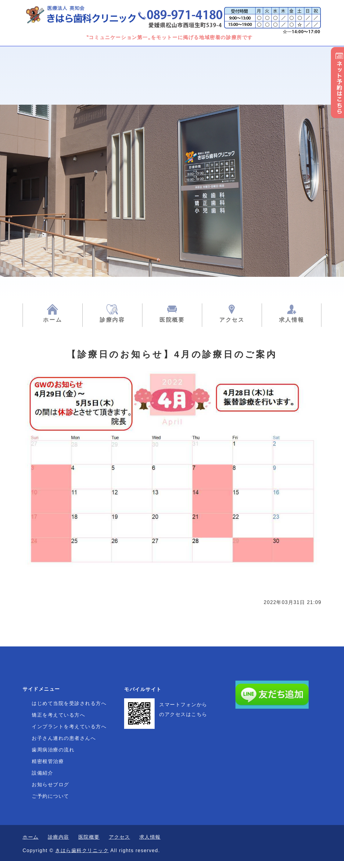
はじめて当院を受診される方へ (69, 703)
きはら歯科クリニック (82, 850)
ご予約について (50, 796)
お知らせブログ (50, 784)
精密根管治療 (48, 761)
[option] (172, 173)
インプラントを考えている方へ (69, 726)
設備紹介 (42, 773)
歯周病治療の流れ (53, 749)
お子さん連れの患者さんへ (64, 738)
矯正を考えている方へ (58, 715)
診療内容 (112, 320)
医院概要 (172, 320)
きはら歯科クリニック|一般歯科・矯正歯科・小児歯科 (88, 14)
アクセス (232, 320)
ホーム (52, 320)
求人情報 (291, 320)
